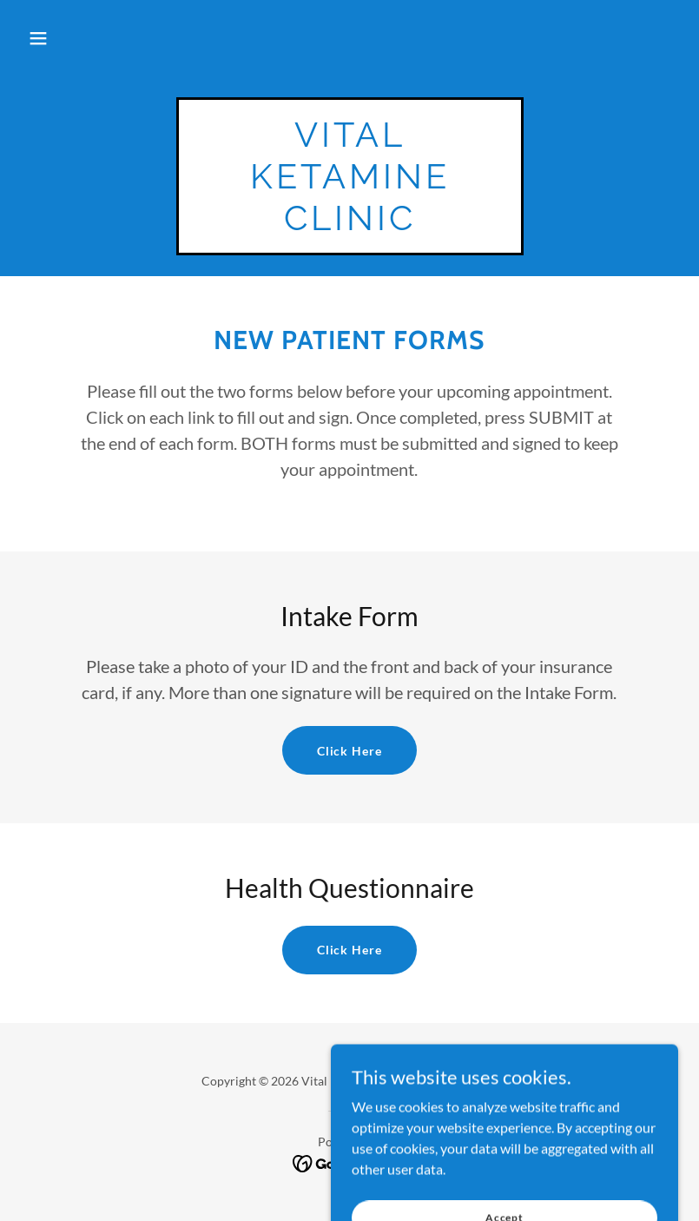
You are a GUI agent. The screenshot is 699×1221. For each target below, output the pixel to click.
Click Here (350, 750)
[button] (38, 38)
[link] (350, 224)
